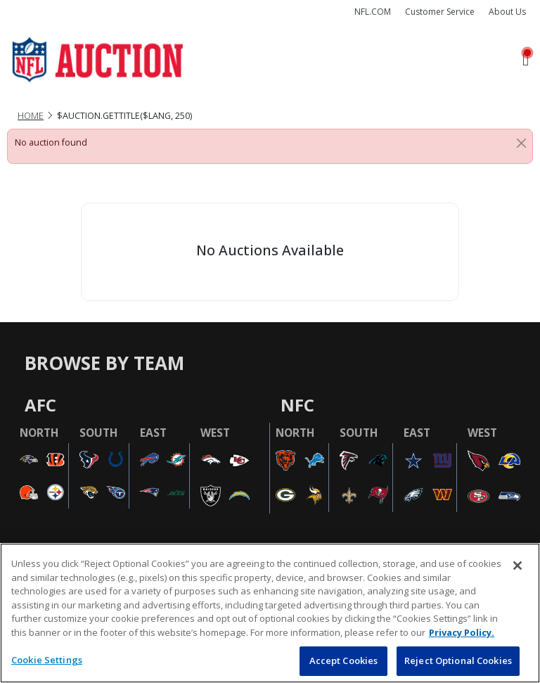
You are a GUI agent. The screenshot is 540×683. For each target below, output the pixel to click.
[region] (270, 613)
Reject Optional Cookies (458, 660)
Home (31, 116)
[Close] (521, 142)
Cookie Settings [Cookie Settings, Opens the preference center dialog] (46, 659)
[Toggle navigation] (525, 60)
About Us (507, 12)
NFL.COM (372, 12)
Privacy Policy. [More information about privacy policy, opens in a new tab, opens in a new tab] (461, 632)
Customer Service (440, 12)
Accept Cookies (343, 660)
